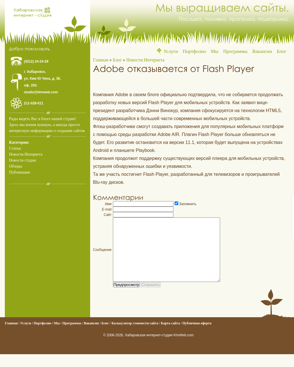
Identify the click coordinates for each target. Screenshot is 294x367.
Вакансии (262, 51)
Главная (100, 59)
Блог (282, 51)
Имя (108, 204)
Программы (235, 51)
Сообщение (102, 256)
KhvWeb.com (183, 348)
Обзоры (15, 166)
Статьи (15, 148)
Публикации (19, 172)
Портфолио (194, 51)
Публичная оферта (197, 336)
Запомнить (187, 204)
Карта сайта (170, 336)
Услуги (170, 51)
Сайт (108, 215)
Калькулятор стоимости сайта (134, 336)
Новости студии (22, 160)
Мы (214, 51)
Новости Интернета (25, 154)
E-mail (106, 209)
